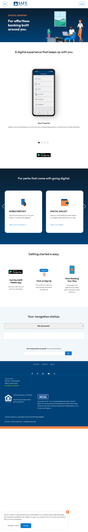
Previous (3, 206)
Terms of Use (9, 375)
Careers (45, 360)
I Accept (26, 526)
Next (84, 206)
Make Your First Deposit (17, 225)
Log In (82, 4)
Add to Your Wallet (56, 225)
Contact (36, 360)
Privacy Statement (15, 519)
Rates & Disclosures (11, 379)
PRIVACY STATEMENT (12, 377)
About (52, 360)
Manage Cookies (13, 525)
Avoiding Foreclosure (12, 381)
